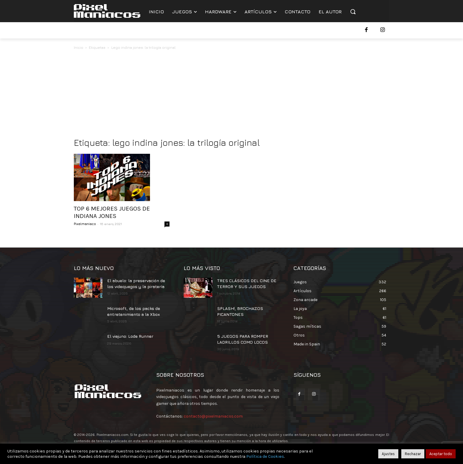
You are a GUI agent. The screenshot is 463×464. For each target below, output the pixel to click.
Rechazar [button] (413, 454)
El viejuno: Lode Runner (130, 336)
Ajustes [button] (388, 454)
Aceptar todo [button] (440, 454)
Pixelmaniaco (85, 224)
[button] (353, 11)
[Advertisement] (231, 95)
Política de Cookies (265, 456)
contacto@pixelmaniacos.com (213, 416)
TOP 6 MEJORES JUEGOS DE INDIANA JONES (112, 212)
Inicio (78, 47)
